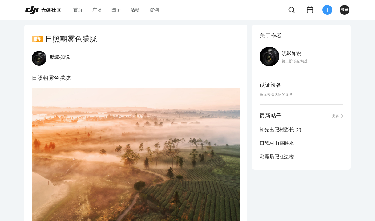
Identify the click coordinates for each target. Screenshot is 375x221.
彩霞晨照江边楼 (277, 156)
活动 (135, 9)
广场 (97, 9)
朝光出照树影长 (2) (280, 129)
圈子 (116, 9)
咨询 (154, 9)
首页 (78, 9)
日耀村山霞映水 (277, 143)
